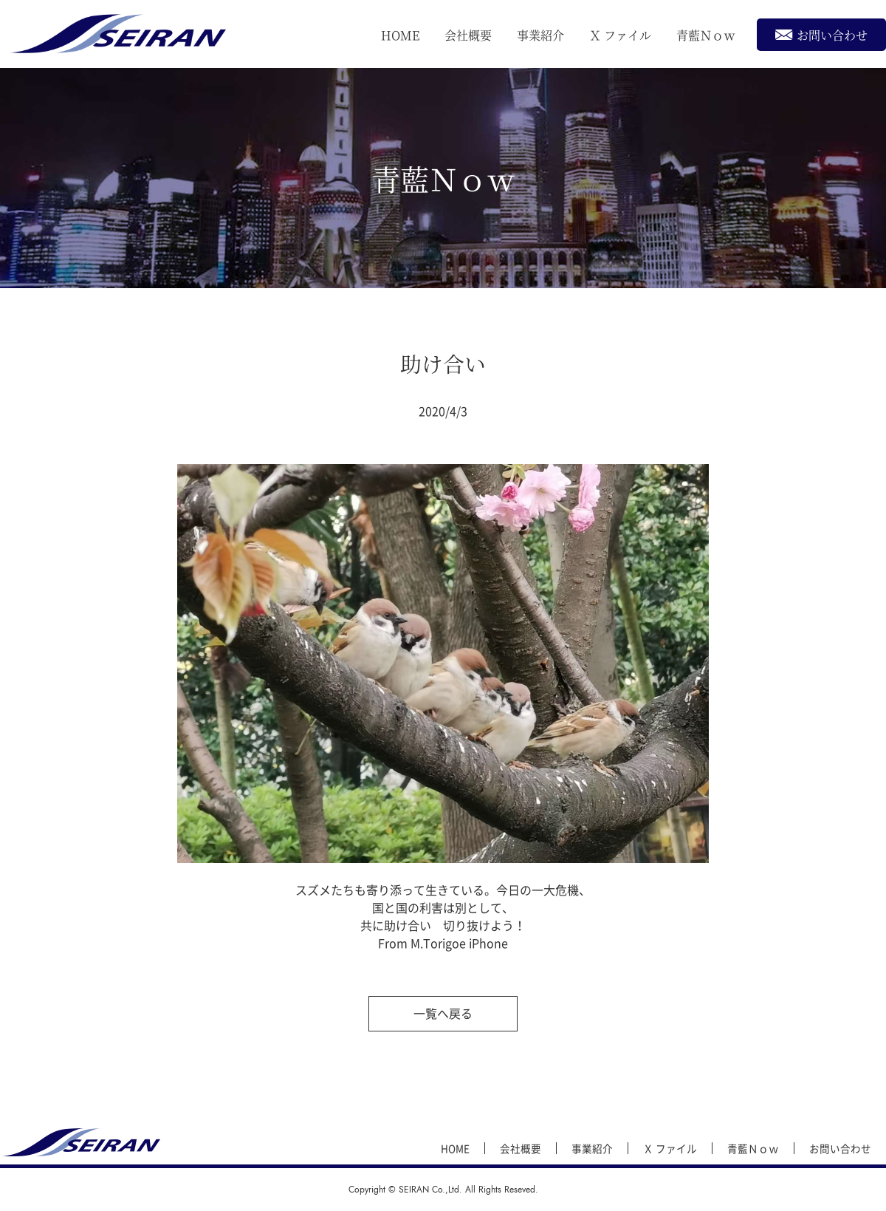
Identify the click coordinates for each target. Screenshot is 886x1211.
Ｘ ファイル (620, 35)
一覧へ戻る (443, 1013)
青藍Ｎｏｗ (705, 35)
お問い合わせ (821, 34)
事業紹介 (540, 35)
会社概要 (468, 35)
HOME (400, 35)
